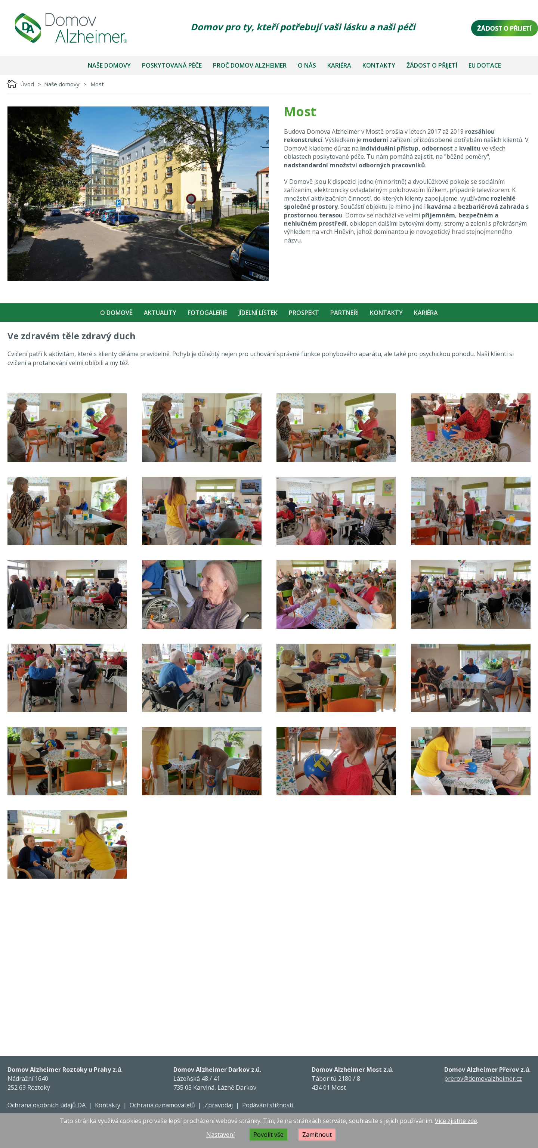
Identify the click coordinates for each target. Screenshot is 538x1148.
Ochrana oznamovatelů (162, 1105)
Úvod (27, 84)
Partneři (344, 313)
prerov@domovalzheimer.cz (483, 1078)
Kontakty (378, 65)
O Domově (116, 313)
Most (97, 84)
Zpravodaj (218, 1105)
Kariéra (339, 65)
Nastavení (220, 1134)
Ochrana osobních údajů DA (46, 1105)
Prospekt (304, 313)
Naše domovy (109, 65)
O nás (307, 65)
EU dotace (485, 65)
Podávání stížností (267, 1105)
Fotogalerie (207, 313)
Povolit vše (268, 1134)
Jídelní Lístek (258, 313)
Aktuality (160, 313)
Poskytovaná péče (172, 65)
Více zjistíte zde (456, 1121)
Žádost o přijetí (431, 65)
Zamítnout (317, 1134)
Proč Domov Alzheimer (250, 65)
